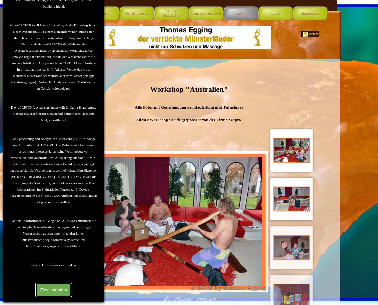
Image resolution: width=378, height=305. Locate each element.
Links (275, 13)
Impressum (310, 13)
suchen (313, 34)
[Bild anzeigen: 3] (291, 247)
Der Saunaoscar (137, 13)
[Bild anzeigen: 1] (291, 150)
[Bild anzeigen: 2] (291, 199)
